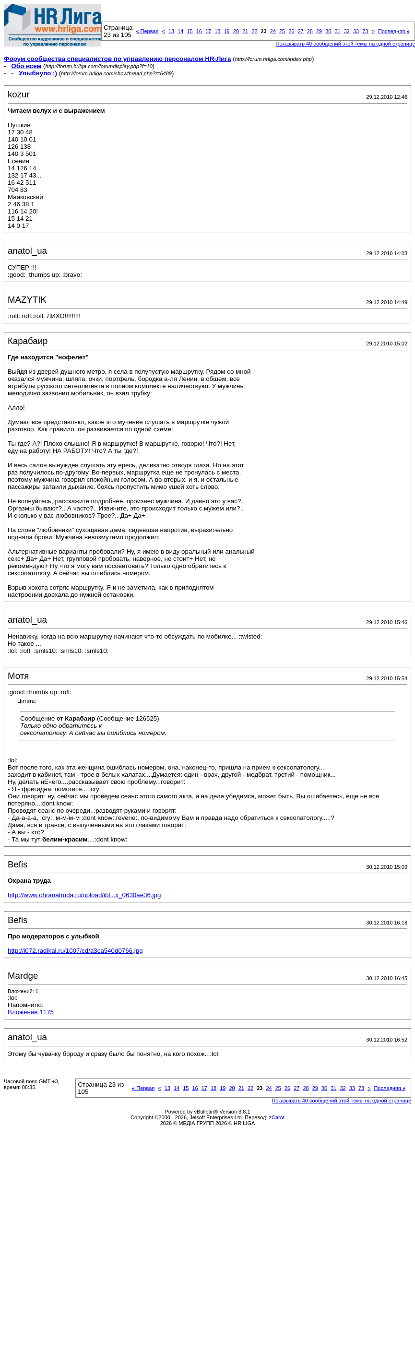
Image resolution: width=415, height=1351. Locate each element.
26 (291, 31)
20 (236, 31)
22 (254, 31)
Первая (147, 31)
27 (300, 31)
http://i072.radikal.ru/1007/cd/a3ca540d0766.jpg (75, 950)
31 (337, 31)
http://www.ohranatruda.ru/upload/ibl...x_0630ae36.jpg (84, 895)
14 (180, 31)
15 (189, 31)
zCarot (277, 1117)
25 (282, 31)
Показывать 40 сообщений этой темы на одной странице (341, 1100)
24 (273, 31)
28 (310, 31)
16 (199, 31)
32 (347, 31)
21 (245, 31)
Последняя (393, 31)
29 (319, 31)
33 (356, 31)
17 (208, 31)
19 (226, 31)
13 (171, 31)
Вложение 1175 (31, 1012)
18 (217, 31)
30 (328, 31)
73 (365, 31)
